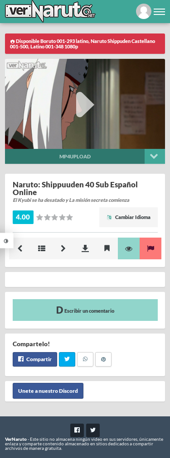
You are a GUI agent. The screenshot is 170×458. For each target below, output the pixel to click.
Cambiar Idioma (129, 217)
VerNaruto (16, 439)
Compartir (35, 359)
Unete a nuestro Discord (48, 390)
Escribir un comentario (85, 309)
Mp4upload (75, 156)
